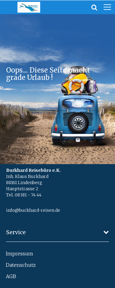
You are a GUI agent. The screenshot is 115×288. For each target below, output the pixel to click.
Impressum (19, 254)
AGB (11, 276)
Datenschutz (21, 265)
